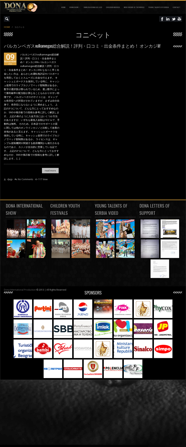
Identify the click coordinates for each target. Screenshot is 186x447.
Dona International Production (20, 289)
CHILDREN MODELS (113, 7)
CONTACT (176, 7)
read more (50, 170)
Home (63, 7)
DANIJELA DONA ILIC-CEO (93, 7)
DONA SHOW (73, 7)
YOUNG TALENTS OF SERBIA (158, 7)
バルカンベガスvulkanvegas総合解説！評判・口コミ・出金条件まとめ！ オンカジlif (82, 45)
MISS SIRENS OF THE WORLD (134, 7)
